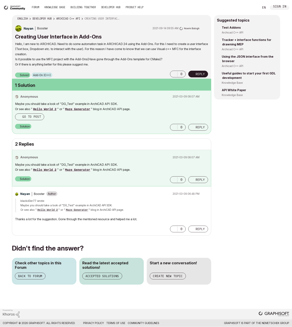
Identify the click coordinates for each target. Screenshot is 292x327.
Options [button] (206, 19)
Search (253, 7)
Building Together (83, 7)
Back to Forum (30, 276)
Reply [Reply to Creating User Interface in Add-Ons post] (200, 74)
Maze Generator (77, 109)
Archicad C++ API (232, 32)
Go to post (31, 116)
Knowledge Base (55, 7)
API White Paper (234, 90)
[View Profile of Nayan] (28, 28)
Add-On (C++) (42, 75)
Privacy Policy (93, 323)
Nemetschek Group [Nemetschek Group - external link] (275, 323)
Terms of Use (115, 323)
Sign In (279, 6)
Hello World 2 (44, 109)
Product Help (135, 7)
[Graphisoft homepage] (274, 314)
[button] (173, 74)
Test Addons (231, 27)
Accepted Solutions (102, 276)
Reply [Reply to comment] (200, 127)
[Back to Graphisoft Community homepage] (15, 7)
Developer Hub (110, 7)
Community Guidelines (143, 323)
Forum (35, 7)
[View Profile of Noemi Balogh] (191, 28)
